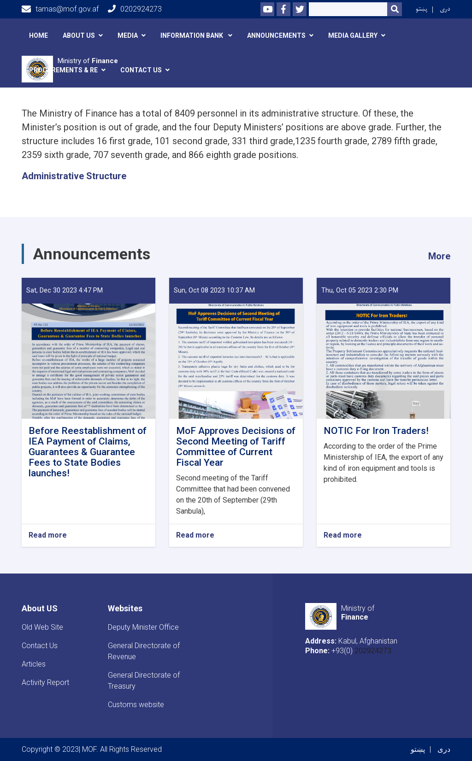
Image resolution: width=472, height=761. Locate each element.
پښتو (421, 9)
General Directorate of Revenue (144, 651)
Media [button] (128, 35)
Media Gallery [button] (353, 35)
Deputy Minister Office (143, 627)
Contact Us (40, 645)
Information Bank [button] (192, 35)
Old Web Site (42, 627)
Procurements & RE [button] (63, 70)
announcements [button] (276, 35)
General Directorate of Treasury (144, 681)
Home (38, 35)
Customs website (136, 704)
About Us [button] (79, 35)
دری (445, 9)
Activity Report (45, 682)
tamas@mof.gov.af (60, 9)
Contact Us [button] (141, 70)
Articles (34, 664)
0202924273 (135, 9)
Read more (48, 535)
